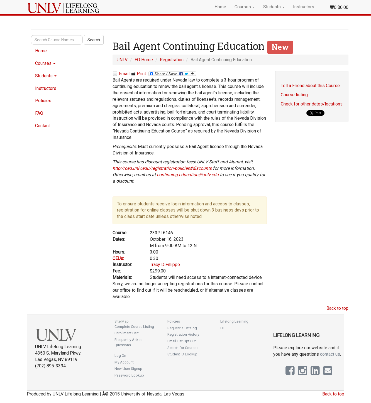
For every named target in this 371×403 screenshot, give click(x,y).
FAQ (39, 113)
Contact (42, 125)
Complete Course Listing (134, 327)
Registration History (183, 334)
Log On (120, 355)
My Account (124, 362)
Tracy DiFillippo (165, 264)
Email (121, 74)
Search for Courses (182, 348)
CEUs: (118, 258)
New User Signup (128, 369)
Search (93, 40)
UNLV (122, 59)
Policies (43, 100)
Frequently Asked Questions (128, 342)
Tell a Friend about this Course (310, 85)
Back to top (337, 308)
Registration (172, 59)
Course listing (294, 94)
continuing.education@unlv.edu (188, 174)
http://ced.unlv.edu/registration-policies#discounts (162, 168)
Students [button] (274, 6)
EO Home (144, 59)
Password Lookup (129, 375)
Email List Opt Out (181, 341)
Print (138, 74)
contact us (330, 354)
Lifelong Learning (234, 321)
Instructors (303, 6)
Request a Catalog (182, 328)
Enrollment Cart (126, 333)
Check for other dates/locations (312, 104)
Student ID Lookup (182, 354)
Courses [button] (245, 6)
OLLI (224, 328)
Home (220, 6)
